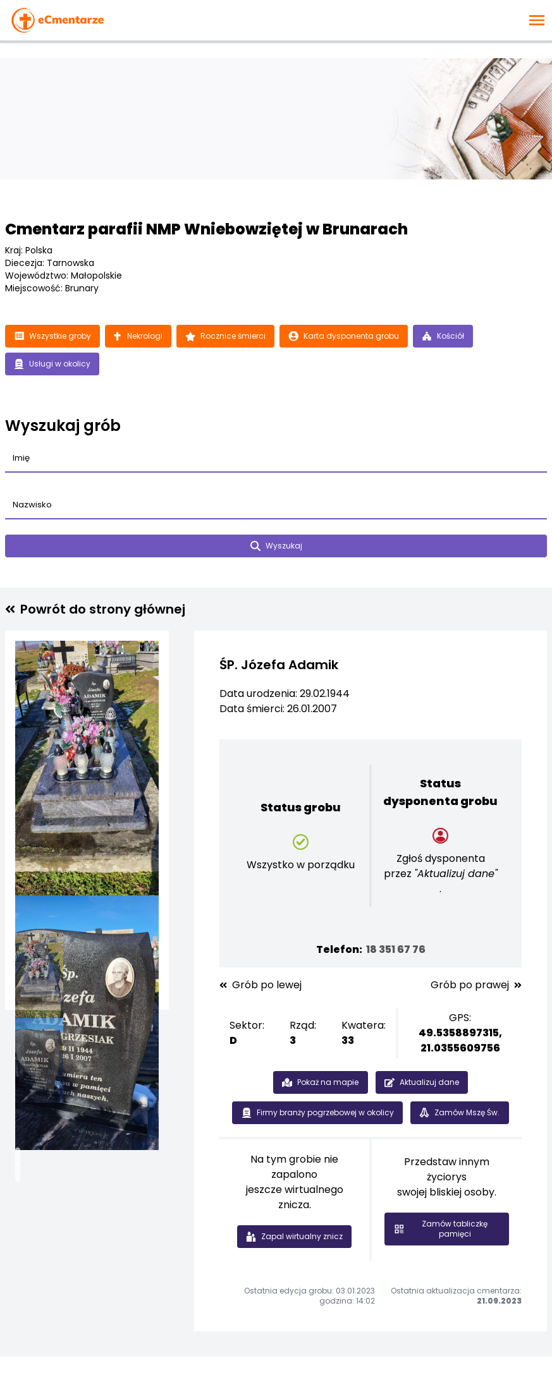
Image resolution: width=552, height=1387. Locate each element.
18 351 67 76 (396, 949)
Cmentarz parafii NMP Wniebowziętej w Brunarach (206, 229)
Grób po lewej (260, 985)
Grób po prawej (476, 985)
